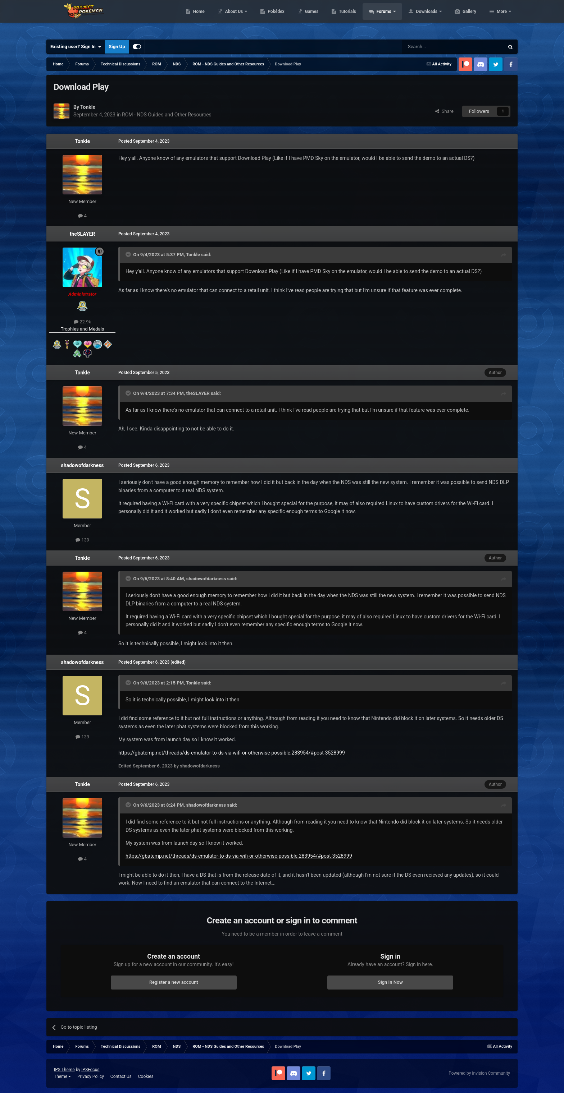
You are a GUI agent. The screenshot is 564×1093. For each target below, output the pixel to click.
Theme (62, 1076)
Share (444, 111)
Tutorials (381, 17)
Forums (418, 17)
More (502, 17)
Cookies (146, 1076)
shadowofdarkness (82, 465)
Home (233, 17)
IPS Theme (64, 1069)
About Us (268, 17)
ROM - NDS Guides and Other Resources (167, 114)
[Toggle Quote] (129, 254)
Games (345, 17)
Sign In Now (390, 982)
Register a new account (173, 982)
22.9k (82, 321)
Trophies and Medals (82, 329)
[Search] (436, 47)
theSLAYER (82, 234)
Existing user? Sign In (75, 47)
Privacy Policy (90, 1076)
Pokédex (310, 17)
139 (82, 540)
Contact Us (121, 1076)
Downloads (461, 17)
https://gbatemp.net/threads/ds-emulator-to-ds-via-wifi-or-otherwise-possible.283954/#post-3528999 (231, 753)
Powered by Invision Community (479, 1073)
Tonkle (82, 141)
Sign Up (117, 46)
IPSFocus (90, 1069)
